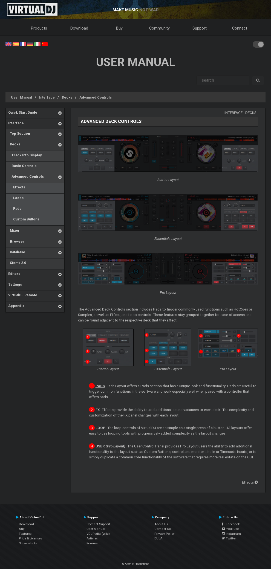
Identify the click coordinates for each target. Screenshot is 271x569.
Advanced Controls (95, 97)
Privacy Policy (164, 534)
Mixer (14, 230)
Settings (15, 284)
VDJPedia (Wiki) (98, 534)
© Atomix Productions (135, 564)
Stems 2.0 (17, 263)
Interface (47, 97)
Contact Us (162, 529)
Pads (14, 208)
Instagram (231, 534)
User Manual (21, 97)
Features (25, 534)
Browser (16, 241)
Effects (16, 187)
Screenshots (28, 543)
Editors (14, 274)
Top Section (19, 133)
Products (39, 28)
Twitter (229, 538)
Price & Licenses (30, 538)
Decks (67, 97)
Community (159, 28)
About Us (161, 524)
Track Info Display (25, 155)
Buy (119, 28)
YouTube (230, 529)
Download (79, 28)
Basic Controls (22, 166)
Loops (16, 198)
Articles (92, 538)
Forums (92, 543)
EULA (158, 538)
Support (199, 28)
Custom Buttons (23, 219)
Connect (239, 28)
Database (16, 252)
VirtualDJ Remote (22, 295)
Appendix (16, 306)
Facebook (231, 524)
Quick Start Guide (22, 112)
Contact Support (98, 524)
